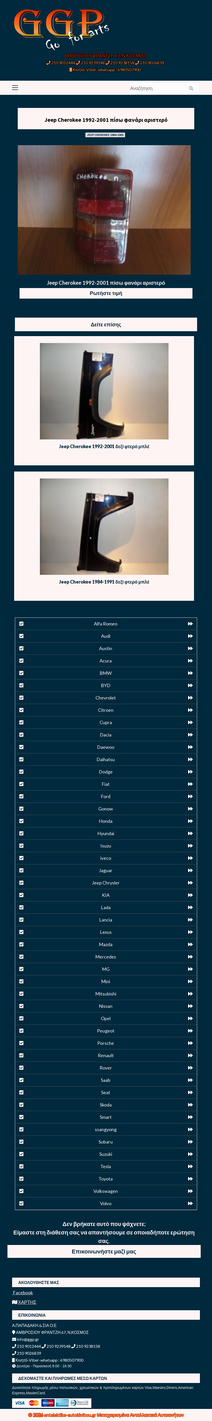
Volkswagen (105, 1191)
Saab (105, 1080)
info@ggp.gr (25, 1339)
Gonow (105, 808)
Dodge (106, 771)
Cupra (106, 722)
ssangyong (106, 1129)
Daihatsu (105, 759)
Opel (106, 1018)
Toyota (106, 1179)
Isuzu (105, 845)
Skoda (106, 1105)
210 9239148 (90, 62)
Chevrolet (105, 697)
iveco (105, 858)
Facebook (22, 1292)
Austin (105, 648)
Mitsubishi (105, 993)
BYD (105, 685)
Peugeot (105, 1031)
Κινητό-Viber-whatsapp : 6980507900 (105, 69)
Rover (106, 1068)
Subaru (106, 1142)
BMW (106, 673)
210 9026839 (149, 62)
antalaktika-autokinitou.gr (70, 1415)
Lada (106, 907)
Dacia (105, 734)
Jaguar (105, 870)
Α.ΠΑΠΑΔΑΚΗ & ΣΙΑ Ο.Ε (34, 1325)
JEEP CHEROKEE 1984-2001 (105, 135)
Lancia (105, 919)
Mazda (105, 944)
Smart (106, 1117)
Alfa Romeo (105, 623)
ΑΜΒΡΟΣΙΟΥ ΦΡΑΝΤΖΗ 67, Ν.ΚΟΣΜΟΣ (105, 55)
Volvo (105, 1203)
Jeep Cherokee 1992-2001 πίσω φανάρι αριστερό (106, 119)
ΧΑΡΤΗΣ (24, 1302)
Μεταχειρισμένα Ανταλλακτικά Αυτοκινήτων (140, 1415)
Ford (105, 796)
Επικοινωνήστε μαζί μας (104, 1251)
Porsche (105, 1043)
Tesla (105, 1166)
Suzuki (105, 1154)
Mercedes (105, 956)
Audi (105, 636)
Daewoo (105, 747)
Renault (106, 1055)
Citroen (105, 710)
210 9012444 (60, 62)
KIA (106, 895)
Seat (105, 1092)
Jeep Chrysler (106, 882)
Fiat (106, 784)
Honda (105, 821)
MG (106, 969)
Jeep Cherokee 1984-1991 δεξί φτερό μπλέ (104, 582)
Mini (105, 981)
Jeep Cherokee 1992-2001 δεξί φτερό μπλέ (104, 446)
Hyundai (105, 833)
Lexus (106, 932)
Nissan (105, 1006)
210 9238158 (120, 62)
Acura (106, 660)
